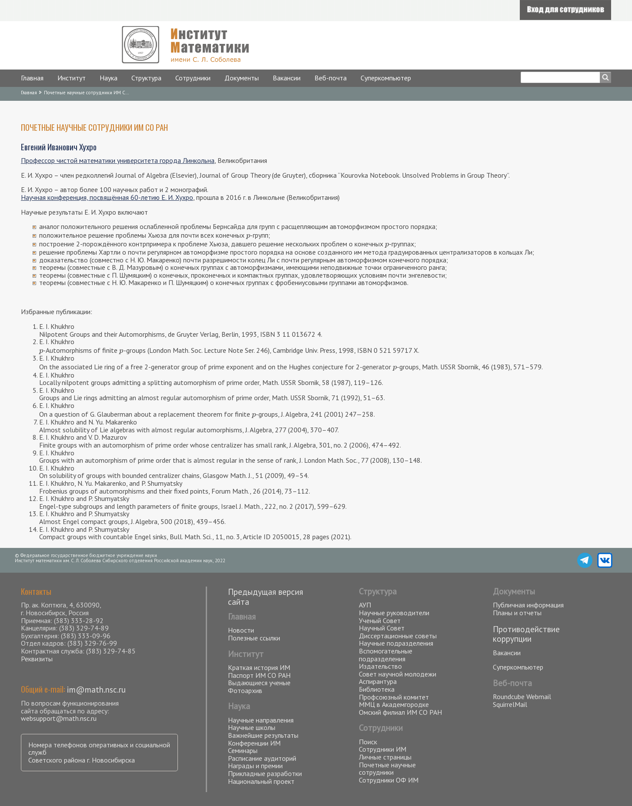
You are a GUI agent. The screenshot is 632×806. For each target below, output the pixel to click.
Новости (241, 630)
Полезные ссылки (254, 638)
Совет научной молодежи (397, 674)
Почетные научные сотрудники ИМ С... (86, 92)
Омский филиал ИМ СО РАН (400, 712)
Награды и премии (255, 765)
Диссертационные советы (398, 635)
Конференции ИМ (254, 743)
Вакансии (287, 77)
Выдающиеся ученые (259, 682)
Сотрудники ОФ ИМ (388, 780)
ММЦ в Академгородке (394, 704)
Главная (32, 77)
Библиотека (377, 689)
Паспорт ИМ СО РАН (259, 675)
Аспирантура (378, 681)
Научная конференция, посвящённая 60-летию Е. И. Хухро (107, 197)
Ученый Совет (380, 620)
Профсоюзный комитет (394, 697)
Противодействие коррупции (526, 634)
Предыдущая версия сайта (265, 596)
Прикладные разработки (265, 773)
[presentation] (248, 235)
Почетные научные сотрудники (387, 768)
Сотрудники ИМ (382, 749)
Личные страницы (385, 757)
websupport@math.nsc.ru (59, 718)
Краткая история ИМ (259, 667)
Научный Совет (382, 628)
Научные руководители (394, 612)
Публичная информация (528, 604)
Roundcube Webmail (522, 696)
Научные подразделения (396, 643)
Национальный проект (261, 781)
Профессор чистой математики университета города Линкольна (117, 160)
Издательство (380, 666)
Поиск (368, 741)
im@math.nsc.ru (96, 689)
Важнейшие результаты (263, 735)
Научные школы (251, 727)
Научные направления (261, 720)
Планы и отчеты (517, 612)
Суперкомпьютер (386, 77)
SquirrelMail (510, 704)
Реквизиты (37, 658)
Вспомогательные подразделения (385, 655)
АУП (365, 604)
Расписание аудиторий (262, 758)
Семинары (242, 750)
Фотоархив (245, 690)
